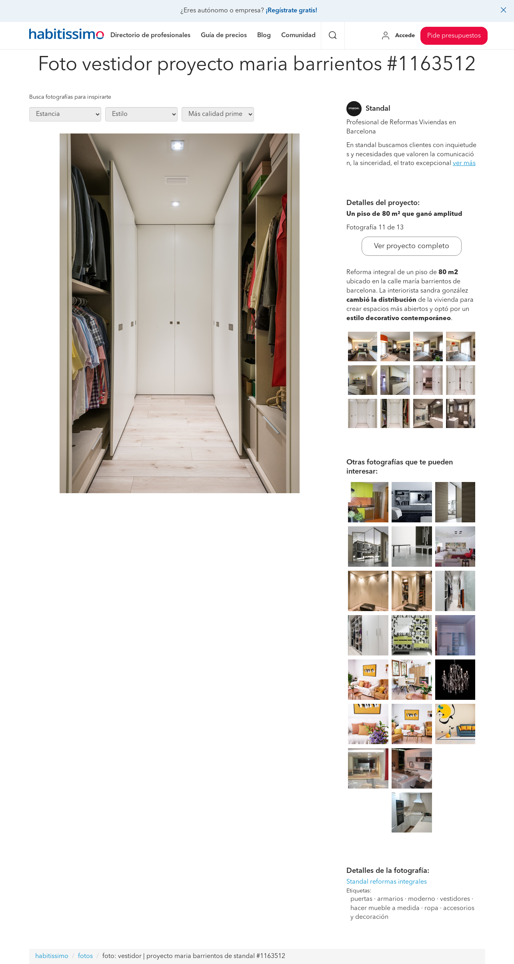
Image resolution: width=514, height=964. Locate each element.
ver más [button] (464, 163)
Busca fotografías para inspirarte (70, 97)
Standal (378, 108)
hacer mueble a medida (385, 908)
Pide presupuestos (454, 36)
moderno (421, 899)
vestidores (455, 899)
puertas (361, 899)
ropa (431, 908)
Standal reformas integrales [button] (386, 882)
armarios (390, 899)
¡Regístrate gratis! (291, 11)
